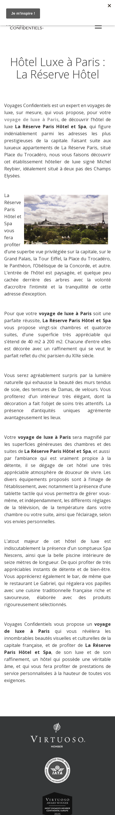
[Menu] (98, 26)
